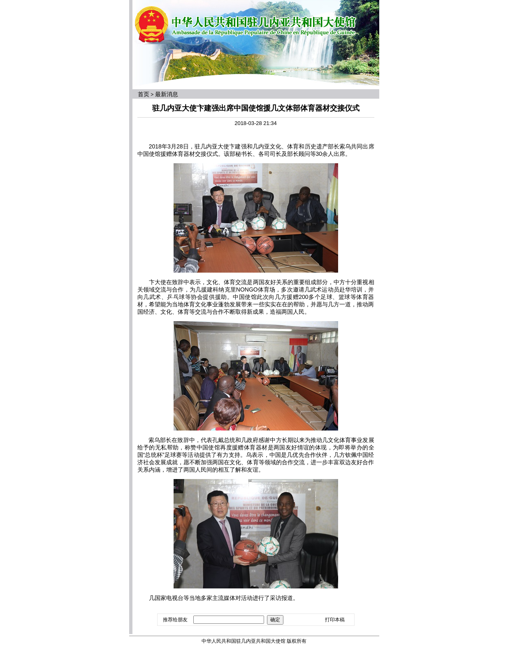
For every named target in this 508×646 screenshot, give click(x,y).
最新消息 (166, 94)
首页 (143, 94)
